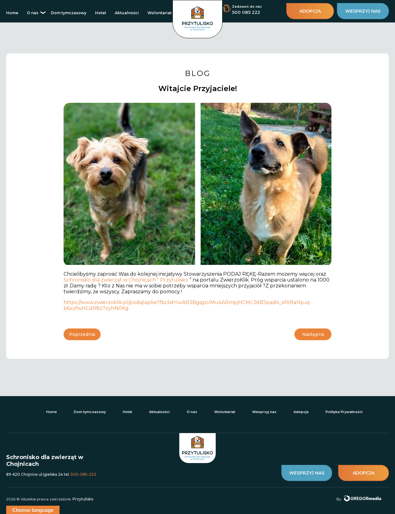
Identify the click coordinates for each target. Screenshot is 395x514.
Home (12, 12)
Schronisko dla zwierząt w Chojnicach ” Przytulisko (126, 280)
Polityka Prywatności (344, 412)
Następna (313, 334)
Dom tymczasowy (68, 12)
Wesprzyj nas (264, 412)
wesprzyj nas (362, 11)
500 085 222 (246, 12)
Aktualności (127, 12)
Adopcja (301, 412)
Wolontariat (160, 12)
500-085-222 (83, 474)
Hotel (100, 12)
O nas (32, 12)
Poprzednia (82, 334)
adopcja (310, 11)
